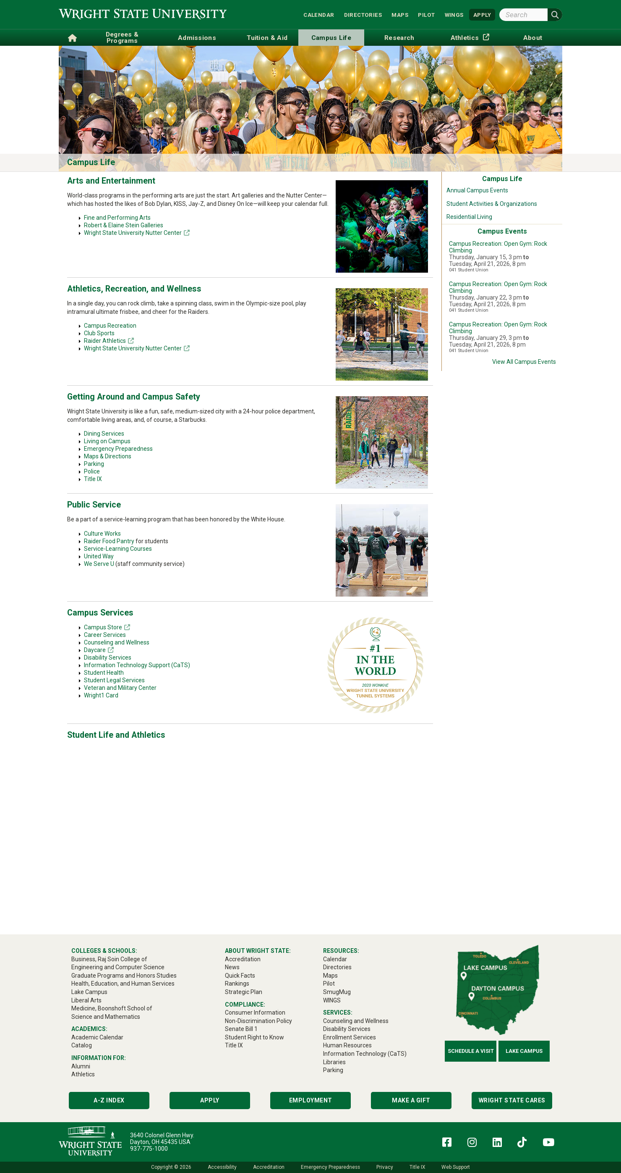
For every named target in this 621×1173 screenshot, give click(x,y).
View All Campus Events (524, 361)
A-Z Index (109, 1100)
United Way (99, 556)
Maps (399, 14)
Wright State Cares (512, 1100)
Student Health (104, 672)
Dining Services (104, 433)
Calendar (318, 14)
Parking (94, 463)
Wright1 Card (101, 695)
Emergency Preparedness (118, 448)
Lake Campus (524, 1051)
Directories (363, 14)
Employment (310, 1100)
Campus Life (91, 162)
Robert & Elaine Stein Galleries (123, 225)
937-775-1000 (149, 1148)
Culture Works (102, 533)
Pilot (426, 14)
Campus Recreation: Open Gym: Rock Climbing (498, 247)
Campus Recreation (110, 325)
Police (92, 471)
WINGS (454, 14)
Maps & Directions (107, 456)
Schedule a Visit (471, 1051)
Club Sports (99, 333)
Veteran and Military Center (120, 687)
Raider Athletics (105, 340)
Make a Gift (411, 1100)
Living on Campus (107, 441)
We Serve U (99, 563)
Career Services (105, 634)
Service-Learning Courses (118, 548)
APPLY (482, 14)
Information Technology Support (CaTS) (137, 665)
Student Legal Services (114, 680)
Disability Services (108, 657)
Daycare (95, 650)
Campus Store (103, 627)
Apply (209, 1100)
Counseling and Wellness (116, 642)
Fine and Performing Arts (117, 217)
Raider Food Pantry (109, 541)
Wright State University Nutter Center (133, 232)
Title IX (93, 479)
